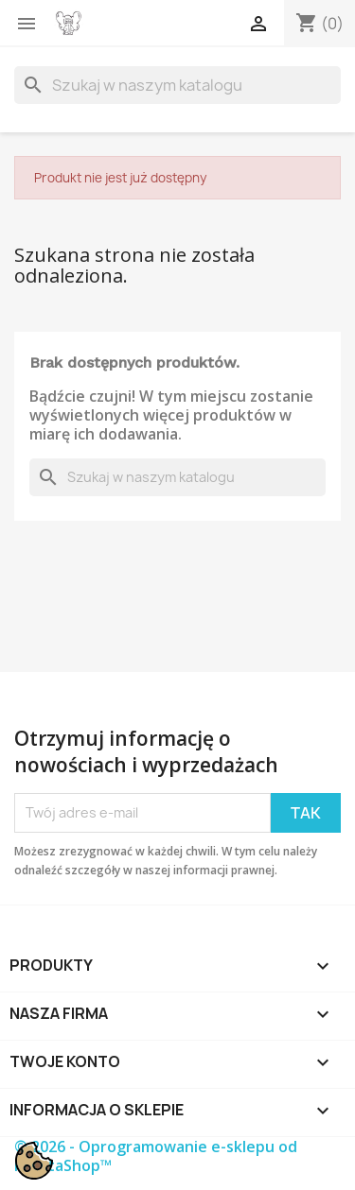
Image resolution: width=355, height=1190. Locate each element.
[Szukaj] (177, 85)
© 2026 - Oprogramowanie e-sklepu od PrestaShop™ (155, 1156)
